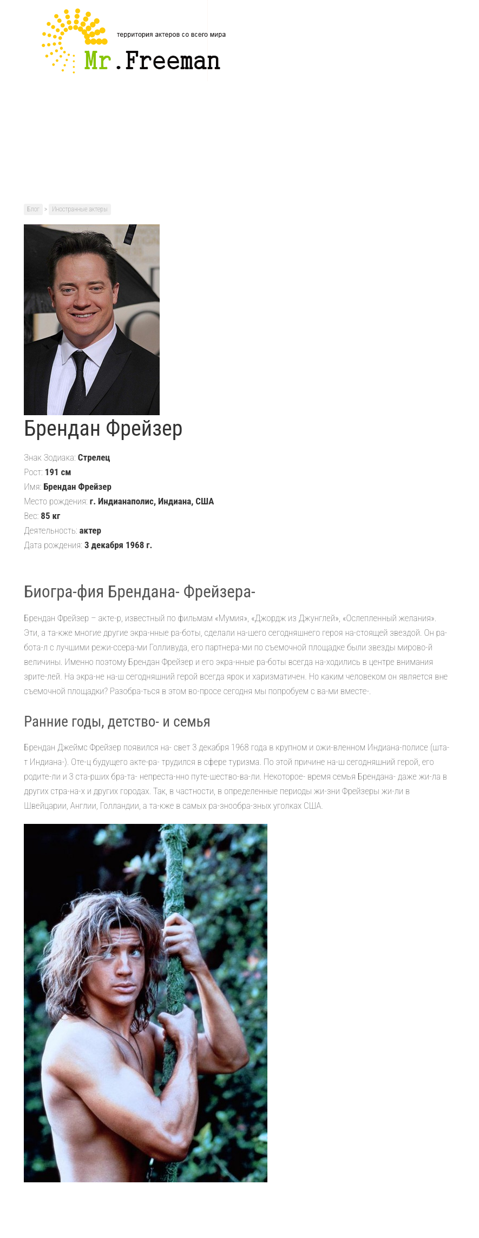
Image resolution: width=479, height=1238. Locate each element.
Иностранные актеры (80, 209)
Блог (33, 209)
